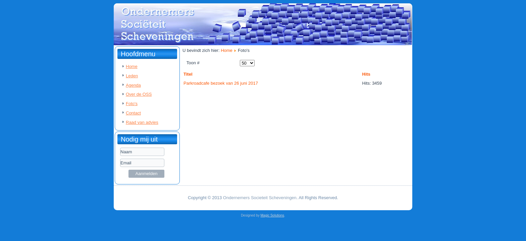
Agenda (133, 85)
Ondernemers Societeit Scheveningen (260, 197)
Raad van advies (142, 122)
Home (132, 66)
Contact (133, 112)
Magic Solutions (272, 215)
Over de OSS (139, 94)
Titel (188, 74)
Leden (132, 75)
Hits (366, 74)
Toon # (193, 62)
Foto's (132, 103)
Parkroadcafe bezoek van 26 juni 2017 (220, 83)
